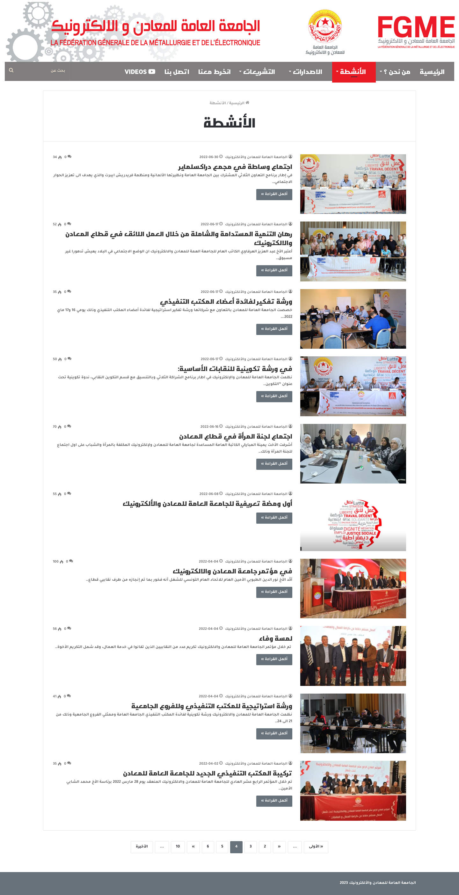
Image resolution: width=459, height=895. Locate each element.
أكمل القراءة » (274, 195)
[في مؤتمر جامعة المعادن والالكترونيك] (353, 589)
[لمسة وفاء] (353, 656)
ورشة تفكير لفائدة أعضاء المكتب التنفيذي (226, 301)
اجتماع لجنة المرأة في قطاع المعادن (235, 436)
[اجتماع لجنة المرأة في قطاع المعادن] (353, 454)
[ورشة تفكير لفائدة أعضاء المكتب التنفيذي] (353, 319)
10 (178, 847)
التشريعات (261, 71)
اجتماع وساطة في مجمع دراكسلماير (235, 166)
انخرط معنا (214, 71)
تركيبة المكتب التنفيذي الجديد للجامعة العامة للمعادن (207, 773)
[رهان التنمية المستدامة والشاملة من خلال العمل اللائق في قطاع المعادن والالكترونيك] (353, 251)
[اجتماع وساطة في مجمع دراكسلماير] (353, 184)
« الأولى (316, 847)
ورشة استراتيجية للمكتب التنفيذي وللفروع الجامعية (211, 705)
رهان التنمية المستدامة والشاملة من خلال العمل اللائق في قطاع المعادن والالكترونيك (178, 238)
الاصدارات (310, 71)
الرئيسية (435, 71)
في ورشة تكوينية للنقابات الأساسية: (235, 368)
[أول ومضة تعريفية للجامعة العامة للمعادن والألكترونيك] (353, 521)
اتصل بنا (176, 71)
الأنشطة (355, 71)
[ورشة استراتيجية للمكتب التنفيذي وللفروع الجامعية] (353, 723)
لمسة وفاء (275, 638)
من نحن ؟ (397, 71)
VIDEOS (140, 71)
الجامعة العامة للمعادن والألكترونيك (256, 157)
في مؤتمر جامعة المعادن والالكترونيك (232, 571)
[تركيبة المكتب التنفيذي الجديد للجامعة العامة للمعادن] (353, 791)
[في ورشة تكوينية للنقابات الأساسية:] (353, 386)
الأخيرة (142, 847)
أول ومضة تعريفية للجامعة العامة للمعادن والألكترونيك (207, 503)
